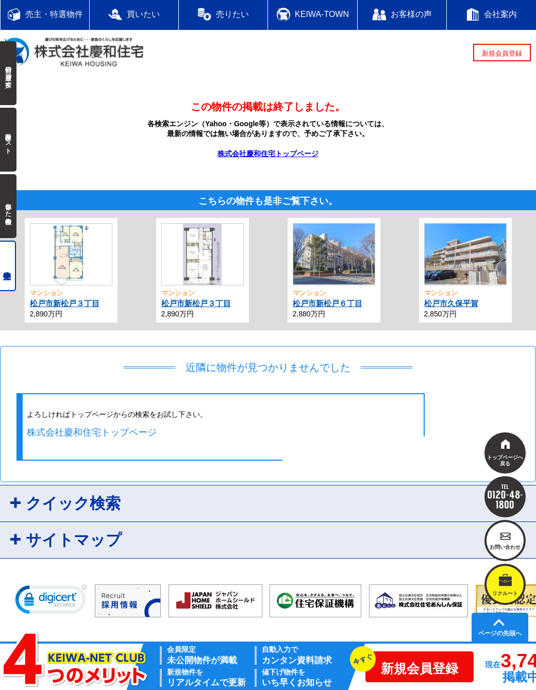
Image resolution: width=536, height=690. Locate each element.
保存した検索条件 (8, 206)
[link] (51, 601)
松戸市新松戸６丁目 (327, 303)
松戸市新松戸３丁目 (64, 303)
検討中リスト (8, 139)
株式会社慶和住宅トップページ (268, 153)
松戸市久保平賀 (451, 303)
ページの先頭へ (500, 633)
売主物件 (8, 266)
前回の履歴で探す (8, 73)
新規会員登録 (502, 53)
